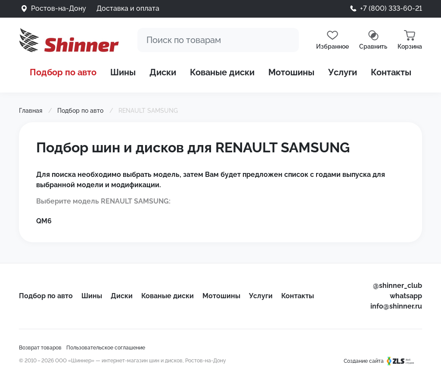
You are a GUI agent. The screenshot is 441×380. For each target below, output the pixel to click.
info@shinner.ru (396, 306)
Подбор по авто (63, 72)
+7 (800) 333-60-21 (391, 8)
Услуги (342, 72)
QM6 (44, 221)
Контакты (391, 72)
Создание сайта (383, 361)
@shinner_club (397, 285)
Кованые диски (222, 72)
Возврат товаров (40, 348)
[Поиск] (218, 40)
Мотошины (291, 72)
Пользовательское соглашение (105, 348)
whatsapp (406, 296)
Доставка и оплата (127, 8)
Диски (162, 72)
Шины (123, 72)
